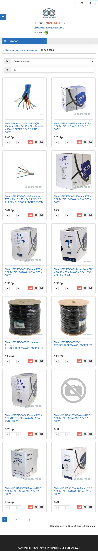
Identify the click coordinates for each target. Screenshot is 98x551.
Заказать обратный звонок (49, 27)
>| (29, 519)
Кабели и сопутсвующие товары (21, 50)
